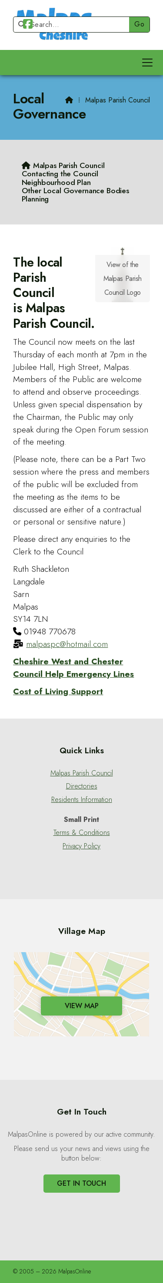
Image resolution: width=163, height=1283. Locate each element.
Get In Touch (81, 1183)
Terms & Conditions (81, 833)
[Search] (74, 24)
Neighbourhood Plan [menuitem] (56, 182)
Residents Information (81, 800)
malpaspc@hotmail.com (67, 644)
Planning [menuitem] (35, 199)
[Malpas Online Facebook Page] (28, 25)
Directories (81, 786)
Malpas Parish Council (81, 773)
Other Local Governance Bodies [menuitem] (75, 190)
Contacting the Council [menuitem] (60, 173)
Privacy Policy (81, 846)
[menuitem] (63, 165)
